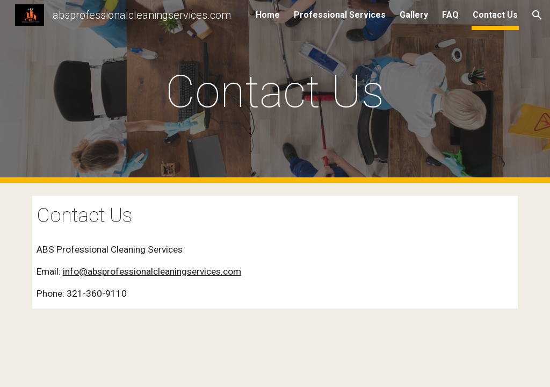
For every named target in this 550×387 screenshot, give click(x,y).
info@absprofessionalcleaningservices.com (152, 271)
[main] (275, 91)
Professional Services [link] (340, 15)
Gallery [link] (414, 15)
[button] (537, 15)
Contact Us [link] (495, 15)
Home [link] (268, 15)
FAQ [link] (450, 15)
